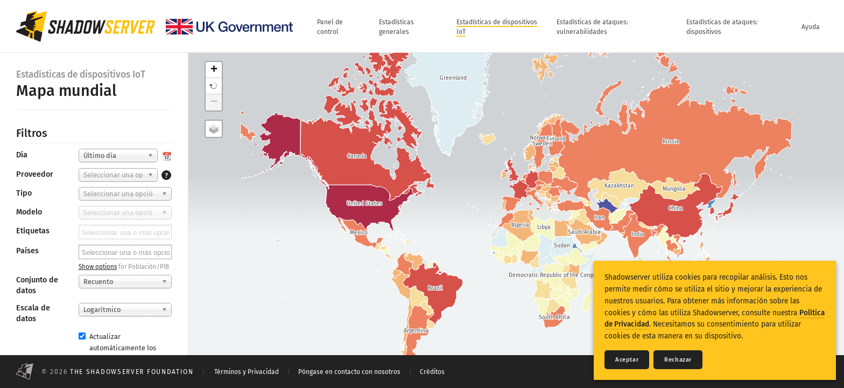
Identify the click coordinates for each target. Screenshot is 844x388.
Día (21, 155)
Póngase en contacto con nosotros (349, 372)
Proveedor (34, 174)
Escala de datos (33, 313)
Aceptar (626, 359)
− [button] (213, 102)
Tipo (24, 193)
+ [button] (213, 70)
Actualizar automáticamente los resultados (117, 347)
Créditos (432, 372)
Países (27, 250)
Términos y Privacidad (246, 372)
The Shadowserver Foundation (132, 372)
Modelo (29, 212)
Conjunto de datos (37, 285)
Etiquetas (33, 230)
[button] (214, 86)
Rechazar (678, 359)
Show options (98, 267)
